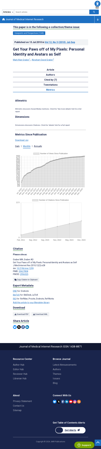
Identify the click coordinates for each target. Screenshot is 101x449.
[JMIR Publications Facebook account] (63, 401)
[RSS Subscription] (79, 401)
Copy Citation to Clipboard (26, 280)
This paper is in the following (46, 27)
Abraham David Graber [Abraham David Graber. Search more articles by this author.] (43, 60)
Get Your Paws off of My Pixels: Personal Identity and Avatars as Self (48, 52)
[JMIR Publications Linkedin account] (67, 401)
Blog (55, 383)
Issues (56, 378)
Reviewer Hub (20, 374)
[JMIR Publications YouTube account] (71, 401)
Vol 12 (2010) (60, 42)
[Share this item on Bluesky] (15, 327)
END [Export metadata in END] (15, 291)
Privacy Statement (22, 401)
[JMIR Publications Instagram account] (75, 401)
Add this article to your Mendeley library (31, 303)
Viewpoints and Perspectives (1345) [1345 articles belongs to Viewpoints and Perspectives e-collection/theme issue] (29, 33)
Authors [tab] (50, 75)
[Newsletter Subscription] (70, 430)
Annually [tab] (38, 146)
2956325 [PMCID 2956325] (24, 274)
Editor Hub (18, 369)
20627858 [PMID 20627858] (23, 271)
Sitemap (17, 410)
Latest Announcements (65, 364)
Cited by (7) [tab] (50, 80)
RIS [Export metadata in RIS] (15, 299)
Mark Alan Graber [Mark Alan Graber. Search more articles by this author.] (22, 60)
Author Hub (18, 364)
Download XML (40, 314)
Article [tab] (50, 70)
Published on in (44, 42)
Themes (57, 374)
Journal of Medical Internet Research (23, 19)
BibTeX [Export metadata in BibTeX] (16, 295)
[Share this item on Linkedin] (27, 327)
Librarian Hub (20, 378)
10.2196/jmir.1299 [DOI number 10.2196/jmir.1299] (25, 268)
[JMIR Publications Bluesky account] (54, 401)
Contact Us (18, 405)
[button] (97, 3)
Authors (57, 369)
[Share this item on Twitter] (19, 327)
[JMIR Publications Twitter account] (58, 401)
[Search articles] (94, 12)
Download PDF (21, 314)
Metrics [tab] (50, 90)
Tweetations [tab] (50, 85)
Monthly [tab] (27, 146)
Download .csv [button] (21, 140)
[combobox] (51, 12)
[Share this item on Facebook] (23, 327)
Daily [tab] (17, 146)
